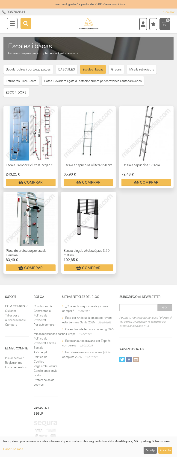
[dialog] (88, 446)
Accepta (165, 450)
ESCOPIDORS (16, 92)
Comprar (30, 182)
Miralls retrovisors (141, 69)
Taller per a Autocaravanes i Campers (15, 320)
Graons (116, 69)
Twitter (122, 359)
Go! (165, 307)
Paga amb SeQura (46, 366)
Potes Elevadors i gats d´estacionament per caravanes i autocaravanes (93, 81)
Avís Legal (40, 352)
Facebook (129, 359)
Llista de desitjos (16, 367)
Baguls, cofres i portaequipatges (28, 69)
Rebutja (150, 450)
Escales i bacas (93, 69)
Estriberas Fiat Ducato (21, 81)
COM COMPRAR (16, 306)
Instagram (136, 359)
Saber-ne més (13, 449)
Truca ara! (168, 12)
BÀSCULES (66, 69)
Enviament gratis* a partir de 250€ (88, 4)
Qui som (10, 311)
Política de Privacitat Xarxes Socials (45, 343)
